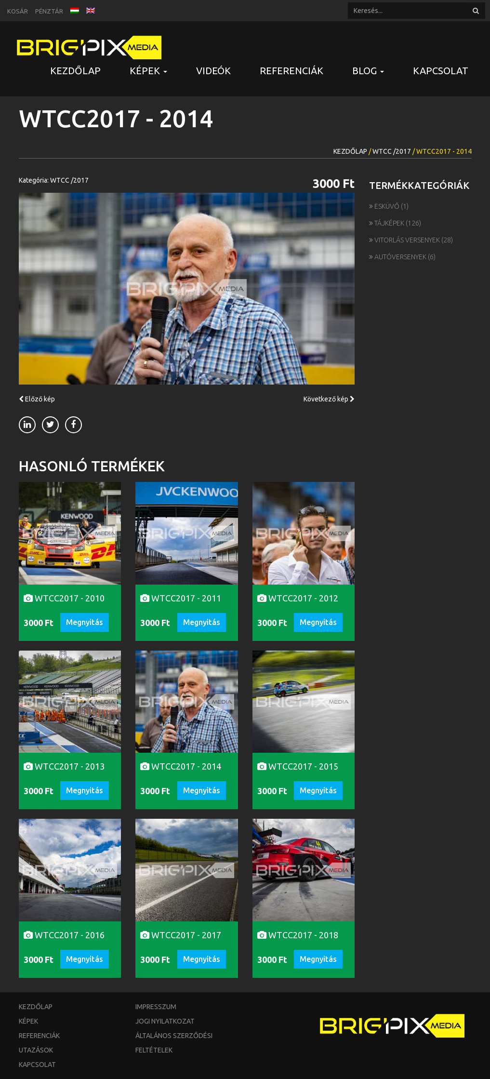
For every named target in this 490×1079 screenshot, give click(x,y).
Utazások (36, 1050)
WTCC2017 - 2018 (297, 935)
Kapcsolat (440, 70)
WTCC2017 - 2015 (297, 766)
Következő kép (329, 399)
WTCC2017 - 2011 (180, 598)
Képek (28, 1021)
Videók (213, 70)
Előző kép (37, 399)
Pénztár (49, 11)
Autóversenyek (398, 257)
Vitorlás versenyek (405, 240)
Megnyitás (84, 622)
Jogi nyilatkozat (165, 1021)
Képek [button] (148, 70)
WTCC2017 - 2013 (64, 766)
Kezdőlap (75, 70)
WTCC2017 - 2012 (297, 598)
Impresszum (155, 1007)
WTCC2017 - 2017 (180, 935)
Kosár (17, 11)
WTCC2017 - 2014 (180, 766)
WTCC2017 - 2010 (64, 598)
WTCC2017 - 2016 (64, 935)
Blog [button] (368, 70)
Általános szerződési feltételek (173, 1043)
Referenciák (291, 70)
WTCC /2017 (391, 151)
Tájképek (387, 223)
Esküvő (385, 206)
